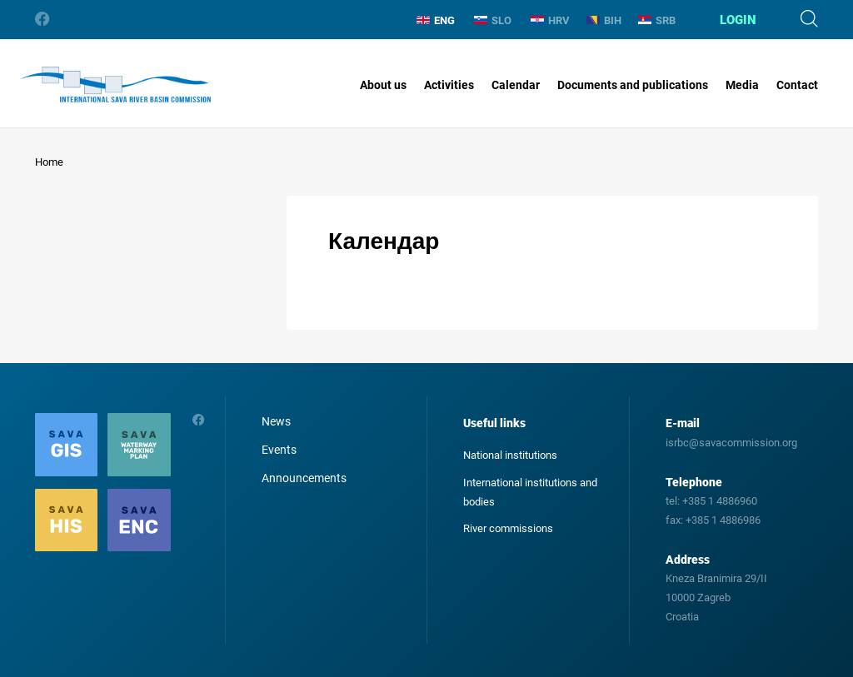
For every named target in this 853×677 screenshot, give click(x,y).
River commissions (508, 528)
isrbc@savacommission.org (731, 442)
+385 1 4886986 (723, 520)
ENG (436, 20)
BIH (603, 20)
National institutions (510, 455)
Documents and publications (632, 85)
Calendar (515, 85)
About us (383, 85)
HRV (550, 20)
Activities (449, 85)
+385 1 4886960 (719, 501)
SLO (492, 20)
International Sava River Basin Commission (115, 85)
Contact (797, 85)
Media (742, 85)
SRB (657, 20)
